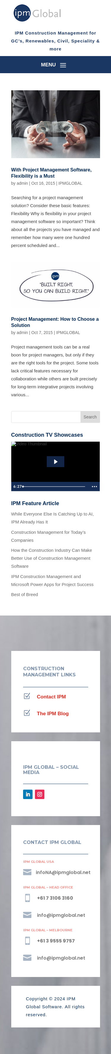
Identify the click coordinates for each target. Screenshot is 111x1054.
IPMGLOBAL (70, 183)
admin (22, 183)
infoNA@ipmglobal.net (63, 872)
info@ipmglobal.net (61, 915)
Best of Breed (24, 594)
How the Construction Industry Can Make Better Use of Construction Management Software (51, 558)
